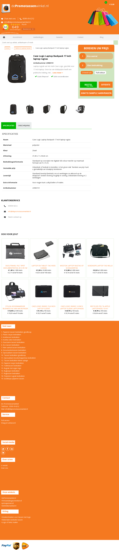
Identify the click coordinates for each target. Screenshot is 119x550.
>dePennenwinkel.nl (8, 498)
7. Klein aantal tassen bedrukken (13, 347)
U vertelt (4, 465)
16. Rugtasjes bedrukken (10, 371)
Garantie (59, 37)
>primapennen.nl (7, 503)
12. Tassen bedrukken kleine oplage (14, 360)
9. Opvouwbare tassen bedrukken (13, 353)
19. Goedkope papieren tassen (12, 378)
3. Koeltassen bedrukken (10, 337)
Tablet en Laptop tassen (23, 48)
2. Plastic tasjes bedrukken (11, 334)
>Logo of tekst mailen (9, 522)
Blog (101, 37)
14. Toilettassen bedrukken (11, 366)
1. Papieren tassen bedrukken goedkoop (16, 332)
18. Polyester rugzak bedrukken (13, 376)
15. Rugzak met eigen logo (11, 368)
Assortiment (17, 37)
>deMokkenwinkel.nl (8, 506)
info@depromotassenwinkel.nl (19, 211)
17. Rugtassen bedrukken (10, 373)
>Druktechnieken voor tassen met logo (16, 517)
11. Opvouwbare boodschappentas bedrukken (18, 358)
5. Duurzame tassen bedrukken (13, 342)
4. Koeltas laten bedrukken (11, 340)
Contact (80, 37)
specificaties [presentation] (8, 125)
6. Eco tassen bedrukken (10, 345)
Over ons (4, 468)
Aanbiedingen (38, 37)
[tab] (8, 125)
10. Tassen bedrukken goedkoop (13, 355)
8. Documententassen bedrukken (13, 350)
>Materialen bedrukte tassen (12, 520)
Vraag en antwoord (8, 423)
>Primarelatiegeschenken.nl (11, 501)
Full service (5, 420)
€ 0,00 (111, 4)
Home (4, 37)
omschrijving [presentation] (24, 125)
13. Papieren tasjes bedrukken (12, 363)
